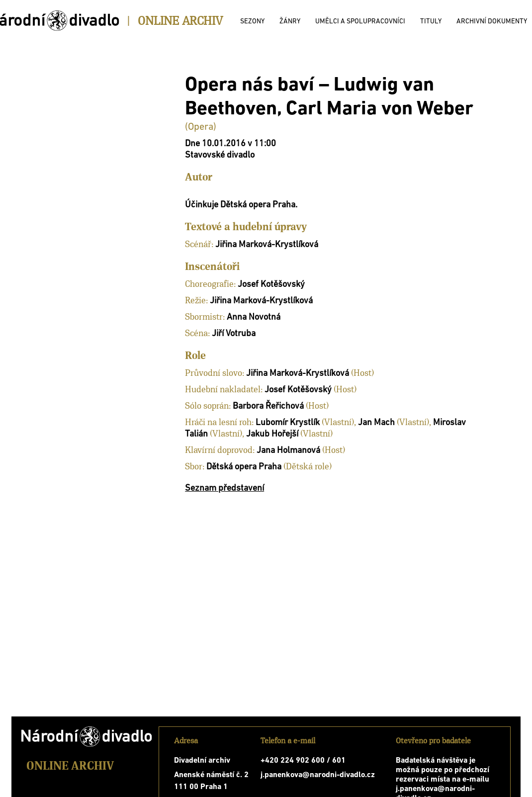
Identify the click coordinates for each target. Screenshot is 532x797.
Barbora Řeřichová (268, 406)
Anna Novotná (253, 317)
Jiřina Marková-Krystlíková (266, 245)
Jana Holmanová (288, 450)
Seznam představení (224, 488)
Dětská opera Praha (243, 467)
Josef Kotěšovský (271, 284)
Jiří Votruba (234, 334)
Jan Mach (376, 423)
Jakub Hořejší (272, 434)
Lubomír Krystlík (288, 423)
